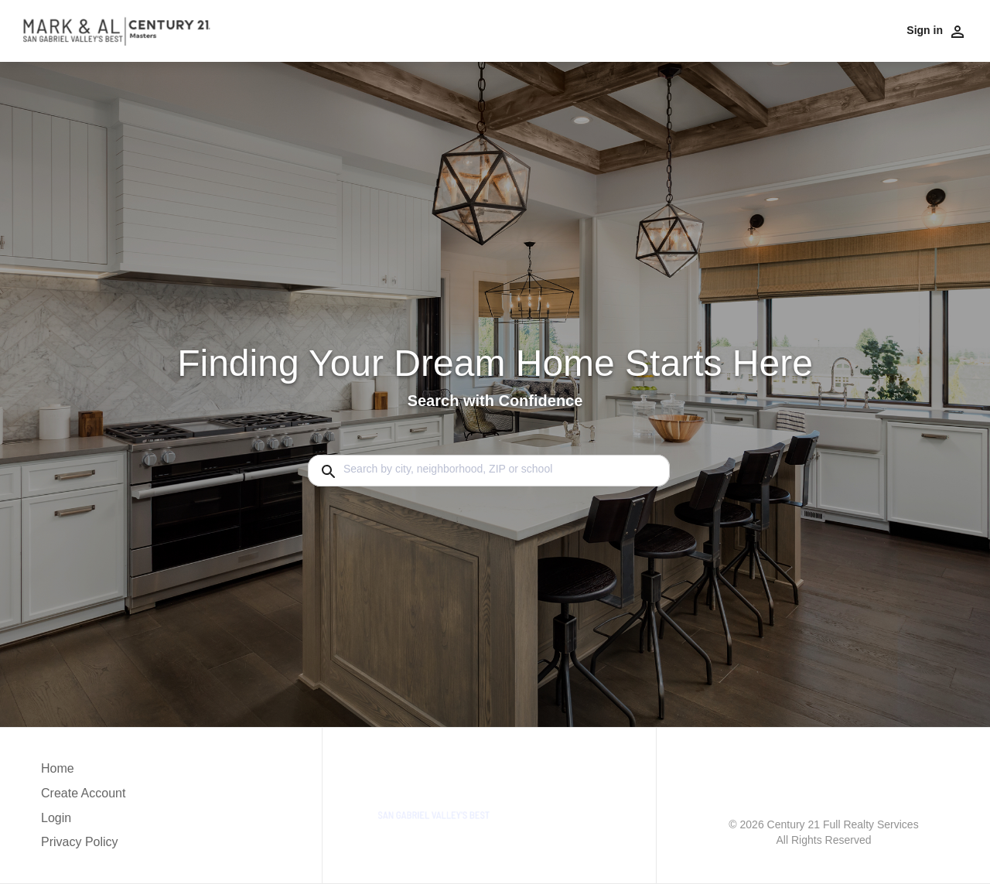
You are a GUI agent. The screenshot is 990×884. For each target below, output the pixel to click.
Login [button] (56, 817)
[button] (83, 822)
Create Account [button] (83, 793)
